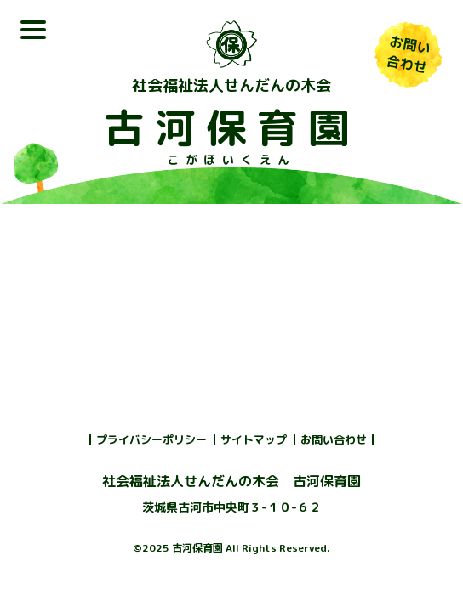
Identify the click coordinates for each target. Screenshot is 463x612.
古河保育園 (231, 127)
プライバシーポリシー (151, 439)
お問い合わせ (333, 439)
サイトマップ (253, 439)
